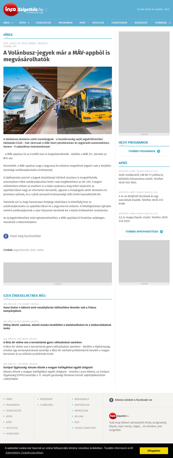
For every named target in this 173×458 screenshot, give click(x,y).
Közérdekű (141, 23)
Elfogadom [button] (154, 450)
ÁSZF (77, 422)
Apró (82, 23)
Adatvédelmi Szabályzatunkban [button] (24, 452)
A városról (46, 405)
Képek (22, 23)
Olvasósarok (119, 23)
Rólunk (78, 416)
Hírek (6, 23)
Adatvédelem (81, 405)
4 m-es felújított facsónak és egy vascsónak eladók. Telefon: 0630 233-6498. (141, 200)
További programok (141, 151)
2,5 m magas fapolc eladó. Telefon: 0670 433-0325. (143, 219)
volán (40, 250)
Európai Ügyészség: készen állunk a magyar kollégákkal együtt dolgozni (48, 367)
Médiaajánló (81, 399)
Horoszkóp (12, 434)
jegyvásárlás (21, 250)
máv (32, 250)
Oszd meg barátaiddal (25, 236)
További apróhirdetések (142, 231)
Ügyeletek (98, 23)
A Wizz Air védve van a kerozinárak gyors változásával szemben (42, 342)
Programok (66, 23)
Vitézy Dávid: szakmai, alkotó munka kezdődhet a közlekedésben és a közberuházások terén (57, 327)
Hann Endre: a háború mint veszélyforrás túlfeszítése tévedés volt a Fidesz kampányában (49, 309)
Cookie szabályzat (85, 428)
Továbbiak (161, 23)
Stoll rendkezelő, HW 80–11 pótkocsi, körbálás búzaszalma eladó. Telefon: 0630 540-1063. (141, 179)
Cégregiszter (43, 23)
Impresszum (81, 411)
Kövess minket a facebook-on (133, 400)
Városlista (46, 9)
